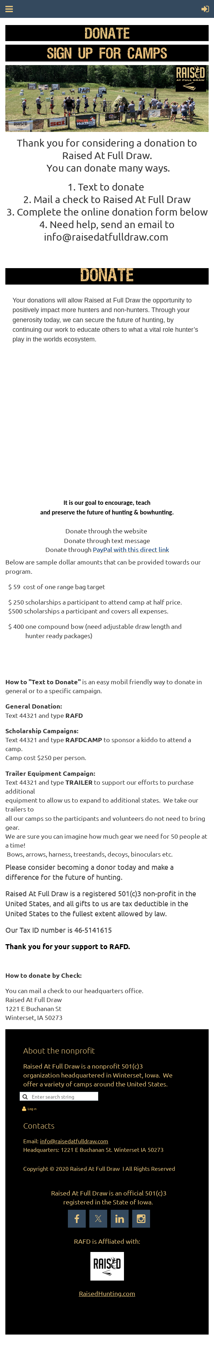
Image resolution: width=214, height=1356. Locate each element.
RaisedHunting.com (107, 1293)
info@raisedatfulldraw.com (74, 1140)
